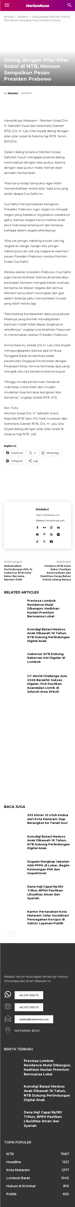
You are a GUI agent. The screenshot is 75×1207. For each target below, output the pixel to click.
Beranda (9, 16)
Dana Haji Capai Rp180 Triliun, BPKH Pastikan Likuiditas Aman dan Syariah (45, 892)
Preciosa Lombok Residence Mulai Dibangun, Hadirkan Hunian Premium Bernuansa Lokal (43, 608)
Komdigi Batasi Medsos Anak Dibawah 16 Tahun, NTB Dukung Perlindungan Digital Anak (48, 635)
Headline (23, 16)
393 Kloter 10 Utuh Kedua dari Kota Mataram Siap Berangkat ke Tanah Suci (47, 819)
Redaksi (13, 93)
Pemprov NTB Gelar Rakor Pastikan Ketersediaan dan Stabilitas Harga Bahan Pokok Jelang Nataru (55, 572)
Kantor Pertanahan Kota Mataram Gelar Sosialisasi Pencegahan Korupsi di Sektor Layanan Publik (48, 917)
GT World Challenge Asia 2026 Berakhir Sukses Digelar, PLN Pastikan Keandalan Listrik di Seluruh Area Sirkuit (47, 683)
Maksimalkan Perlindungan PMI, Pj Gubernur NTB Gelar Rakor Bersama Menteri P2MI (18, 572)
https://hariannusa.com (47, 515)
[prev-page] (6, 934)
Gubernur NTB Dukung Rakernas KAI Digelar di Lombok (46, 658)
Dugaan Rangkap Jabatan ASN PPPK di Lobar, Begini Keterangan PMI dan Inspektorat (48, 867)
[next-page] (12, 934)
